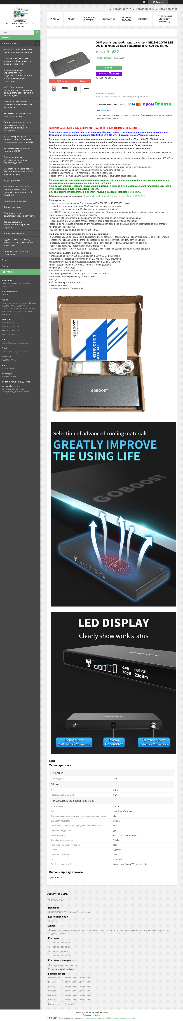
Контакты (108, 19)
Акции (71, 19)
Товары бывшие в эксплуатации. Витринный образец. (17, 224)
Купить (109, 67)
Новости (143, 19)
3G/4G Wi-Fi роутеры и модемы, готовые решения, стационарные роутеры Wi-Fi (18, 139)
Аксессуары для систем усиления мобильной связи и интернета (18, 104)
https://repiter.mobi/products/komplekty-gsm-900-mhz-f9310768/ (114, 196)
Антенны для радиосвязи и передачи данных (17, 114)
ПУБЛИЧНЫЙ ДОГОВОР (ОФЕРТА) (164, 19)
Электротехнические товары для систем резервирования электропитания (18, 171)
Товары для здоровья (15, 233)
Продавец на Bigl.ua (91, 1015)
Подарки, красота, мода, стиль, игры (16, 252)
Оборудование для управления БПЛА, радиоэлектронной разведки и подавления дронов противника (18, 75)
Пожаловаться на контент (95, 1018)
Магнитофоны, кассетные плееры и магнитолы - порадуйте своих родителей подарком (18, 190)
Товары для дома (12, 207)
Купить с (109, 73)
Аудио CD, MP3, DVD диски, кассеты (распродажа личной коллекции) (18, 242)
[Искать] (37, 32)
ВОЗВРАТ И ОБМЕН (57, 900)
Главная (55, 19)
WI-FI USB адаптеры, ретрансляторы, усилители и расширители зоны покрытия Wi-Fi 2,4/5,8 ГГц (18, 91)
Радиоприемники (12, 180)
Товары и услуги (10, 43)
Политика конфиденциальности (122, 1018)
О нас (4, 260)
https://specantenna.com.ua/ (15, 342)
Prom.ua (104, 1012)
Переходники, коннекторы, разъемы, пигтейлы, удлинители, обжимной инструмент (17, 126)
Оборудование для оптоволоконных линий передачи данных (16, 160)
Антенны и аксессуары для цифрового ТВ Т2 (17, 149)
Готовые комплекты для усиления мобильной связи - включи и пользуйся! (18, 61)
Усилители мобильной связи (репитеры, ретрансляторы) (18, 51)
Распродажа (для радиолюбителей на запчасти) (19, 214)
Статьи (5, 266)
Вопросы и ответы (89, 18)
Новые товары (126, 18)
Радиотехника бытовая (16, 200)
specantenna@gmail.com (14, 351)
